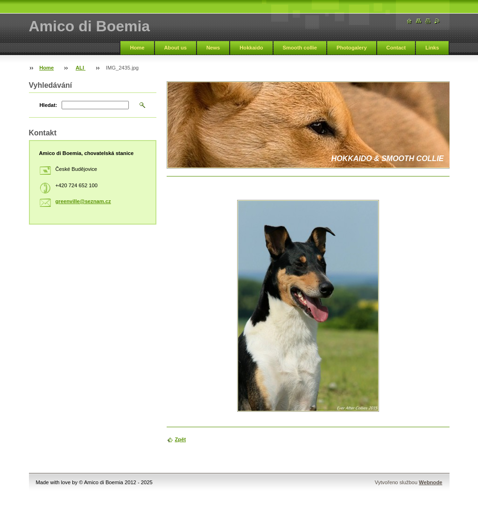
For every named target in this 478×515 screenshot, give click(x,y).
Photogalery (352, 47)
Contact (396, 47)
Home (137, 47)
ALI (80, 68)
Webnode (430, 482)
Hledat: (48, 105)
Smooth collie (300, 47)
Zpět (180, 439)
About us (175, 47)
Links (432, 47)
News (213, 47)
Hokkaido (251, 47)
